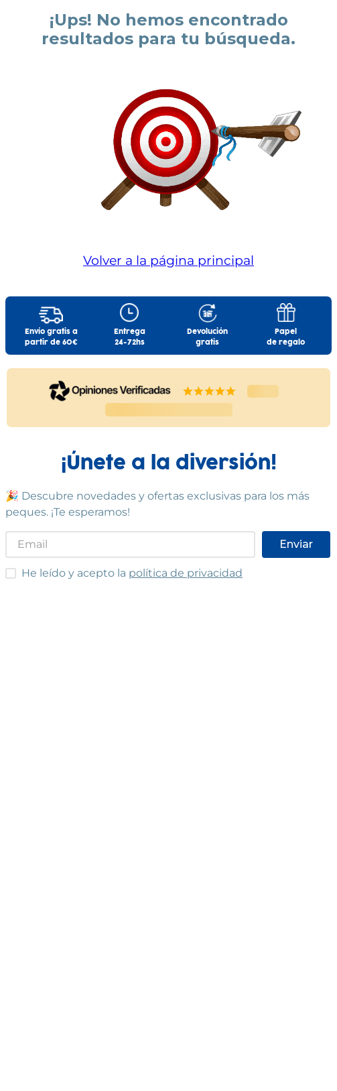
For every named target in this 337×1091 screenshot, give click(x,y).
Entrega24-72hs (129, 337)
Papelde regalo (286, 337)
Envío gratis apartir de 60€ (51, 337)
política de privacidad (186, 573)
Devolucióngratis (207, 337)
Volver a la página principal (168, 260)
